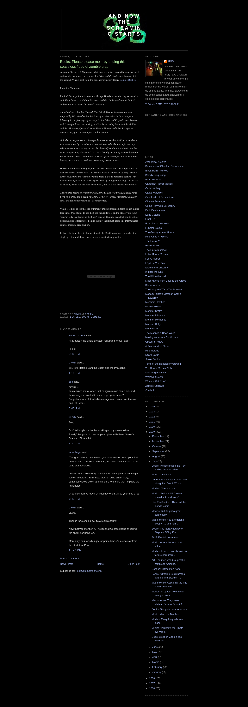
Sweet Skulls (152, 359)
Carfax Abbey (152, 188)
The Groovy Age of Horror (159, 232)
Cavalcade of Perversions (159, 197)
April (155, 657)
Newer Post (66, 563)
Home (100, 563)
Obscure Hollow (154, 341)
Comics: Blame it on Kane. (166, 568)
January (157, 672)
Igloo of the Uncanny (156, 267)
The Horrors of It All (156, 250)
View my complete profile (162, 104)
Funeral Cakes (153, 227)
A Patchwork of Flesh (157, 346)
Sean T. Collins (77, 335)
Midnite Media (153, 306)
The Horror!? (152, 241)
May (155, 651)
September (158, 451)
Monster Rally (153, 324)
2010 (152, 426)
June (155, 646)
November (158, 441)
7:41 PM (74, 498)
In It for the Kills (154, 271)
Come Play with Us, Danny (160, 205)
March (156, 662)
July (155, 461)
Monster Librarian (155, 315)
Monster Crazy (153, 310)
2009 (152, 431)
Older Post (134, 563)
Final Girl (150, 219)
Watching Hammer (155, 372)
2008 (152, 678)
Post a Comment (69, 558)
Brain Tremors (153, 179)
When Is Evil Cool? (156, 381)
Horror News (152, 245)
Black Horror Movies (156, 170)
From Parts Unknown (157, 223)
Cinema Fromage (155, 201)
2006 (152, 688)
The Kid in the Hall (155, 276)
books (86, 317)
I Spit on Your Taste (156, 263)
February (157, 667)
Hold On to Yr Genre (156, 236)
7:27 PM (74, 443)
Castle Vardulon (154, 192)
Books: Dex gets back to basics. (169, 609)
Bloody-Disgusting (155, 175)
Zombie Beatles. (128, 79)
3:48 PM (74, 353)
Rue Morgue (152, 350)
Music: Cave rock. (161, 474)
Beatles (75, 317)
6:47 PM (74, 408)
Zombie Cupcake (154, 385)
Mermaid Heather (155, 302)
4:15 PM (74, 373)
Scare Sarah (152, 354)
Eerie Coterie (152, 214)
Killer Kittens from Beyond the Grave (165, 280)
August (156, 456)
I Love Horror (152, 258)
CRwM (72, 362)
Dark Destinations (155, 210)
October (157, 446)
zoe (71, 381)
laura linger (75, 452)
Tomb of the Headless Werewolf (163, 363)
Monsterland (152, 328)
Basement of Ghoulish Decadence (164, 166)
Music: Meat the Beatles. (165, 614)
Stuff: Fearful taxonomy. (165, 537)
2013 (152, 411)
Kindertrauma (152, 285)
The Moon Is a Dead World (160, 333)
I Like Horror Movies (156, 254)
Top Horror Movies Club (158, 368)
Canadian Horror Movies (159, 183)
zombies (96, 317)
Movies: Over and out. (164, 488)
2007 (152, 683)
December (158, 436)
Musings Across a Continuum (161, 337)
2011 (152, 421)
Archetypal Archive (155, 161)
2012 (152, 416)
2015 (152, 406)
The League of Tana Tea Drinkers (164, 289)
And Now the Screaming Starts (124, 25)
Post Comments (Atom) (89, 570)
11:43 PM (75, 550)
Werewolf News (154, 376)
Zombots (150, 390)
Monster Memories (155, 319)
